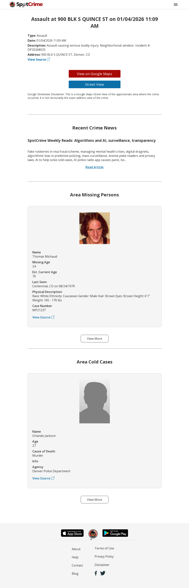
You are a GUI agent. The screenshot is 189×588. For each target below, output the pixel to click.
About (76, 549)
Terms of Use (104, 548)
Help (75, 557)
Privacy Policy (104, 556)
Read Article (94, 167)
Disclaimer (102, 565)
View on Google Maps (94, 73)
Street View (94, 84)
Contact (77, 565)
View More (94, 338)
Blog (75, 573)
